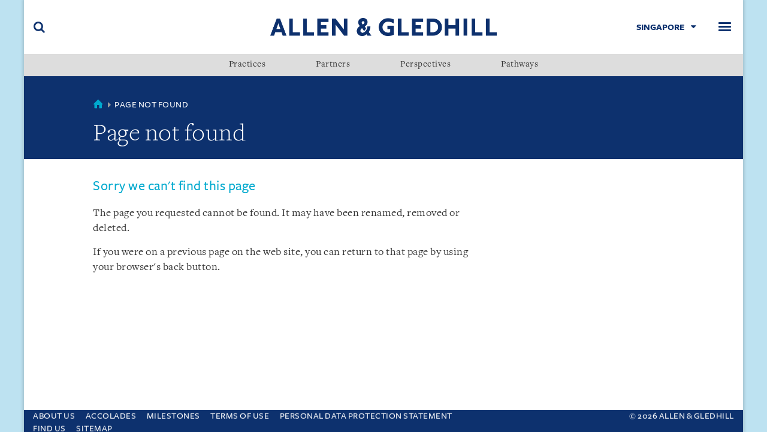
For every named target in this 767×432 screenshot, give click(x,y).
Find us (49, 425)
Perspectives (425, 65)
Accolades (111, 413)
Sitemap (94, 425)
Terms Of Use (239, 413)
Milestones (173, 413)
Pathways (519, 65)
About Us (54, 413)
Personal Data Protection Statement (366, 413)
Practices (247, 65)
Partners (333, 65)
